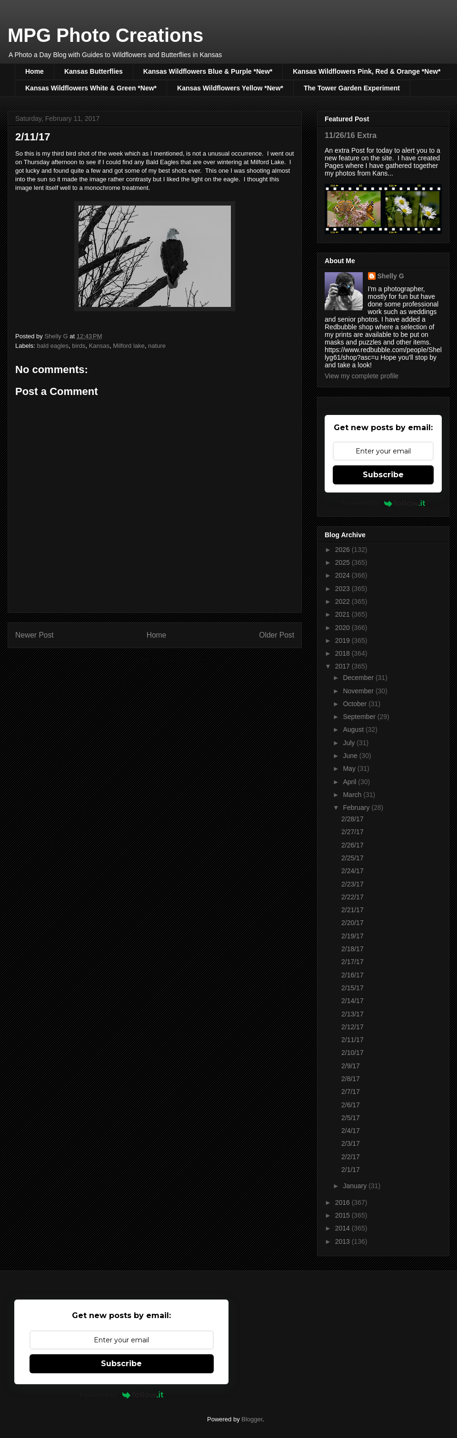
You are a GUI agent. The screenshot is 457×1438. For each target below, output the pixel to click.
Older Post (276, 635)
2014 (343, 1228)
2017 (343, 666)
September (360, 716)
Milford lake (128, 345)
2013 (343, 1241)
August (354, 729)
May (350, 768)
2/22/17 (352, 897)
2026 (343, 549)
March (353, 794)
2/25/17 (352, 858)
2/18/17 (352, 949)
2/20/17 (352, 922)
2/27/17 (352, 832)
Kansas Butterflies (93, 71)
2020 (343, 627)
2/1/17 (350, 1169)
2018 (343, 653)
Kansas (99, 345)
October (355, 704)
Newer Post (34, 635)
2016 (343, 1202)
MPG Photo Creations (105, 35)
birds (78, 345)
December (359, 677)
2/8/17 (350, 1079)
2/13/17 (352, 1014)
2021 (343, 614)
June (351, 755)
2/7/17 (350, 1091)
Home (34, 71)
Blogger (251, 1419)
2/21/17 (352, 910)
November (359, 691)
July (350, 743)
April (350, 782)
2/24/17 (352, 871)
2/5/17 (350, 1118)
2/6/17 (350, 1105)
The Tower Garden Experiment (352, 88)
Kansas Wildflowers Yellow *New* (230, 88)
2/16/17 (352, 975)
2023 (343, 588)
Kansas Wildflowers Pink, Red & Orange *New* (366, 71)
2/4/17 (350, 1130)
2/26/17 (352, 845)
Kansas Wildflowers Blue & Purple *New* (207, 71)
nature (157, 345)
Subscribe (383, 474)
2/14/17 (352, 1001)
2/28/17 (352, 819)
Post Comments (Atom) (173, 659)
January (355, 1186)
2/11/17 (352, 1040)
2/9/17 (350, 1066)
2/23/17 (352, 884)
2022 (343, 601)
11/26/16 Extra (351, 135)
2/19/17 (352, 936)
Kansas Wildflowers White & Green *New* (91, 88)
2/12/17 (352, 1027)
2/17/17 (352, 961)
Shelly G (391, 276)
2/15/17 (352, 988)
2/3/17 (350, 1143)
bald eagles (53, 345)
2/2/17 (350, 1157)
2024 (343, 575)
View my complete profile (361, 376)
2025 (343, 562)
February (357, 807)
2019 (343, 640)
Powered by (383, 503)
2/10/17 (352, 1052)
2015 (343, 1215)
